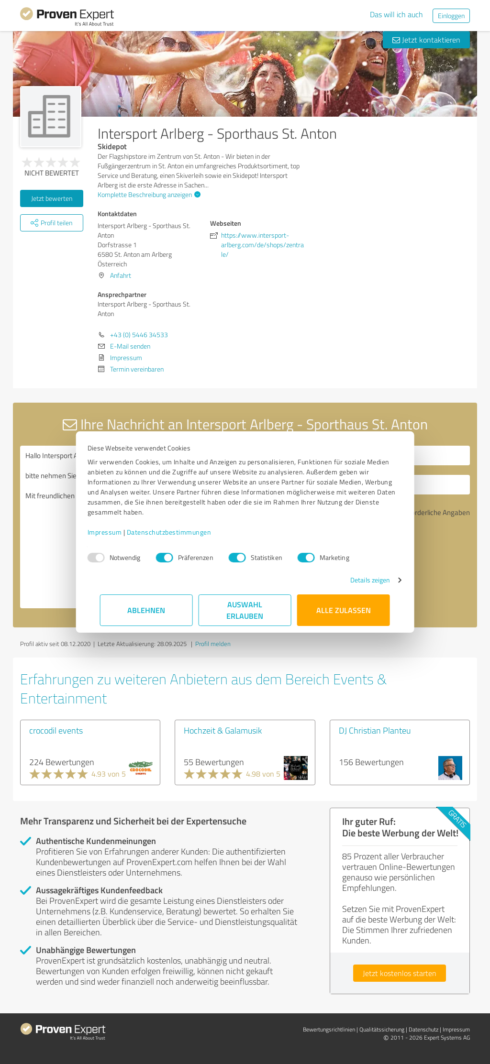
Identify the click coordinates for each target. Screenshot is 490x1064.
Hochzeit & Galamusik (223, 730)
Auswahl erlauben (245, 610)
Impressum (117, 532)
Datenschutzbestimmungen (181, 532)
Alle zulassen (343, 609)
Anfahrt (120, 275)
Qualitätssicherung (381, 1029)
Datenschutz (423, 1029)
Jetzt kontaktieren (426, 39)
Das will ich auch (396, 14)
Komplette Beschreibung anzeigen (148, 194)
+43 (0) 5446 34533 (139, 334)
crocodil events (56, 730)
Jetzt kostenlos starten (399, 973)
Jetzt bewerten (51, 198)
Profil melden (213, 643)
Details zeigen (358, 579)
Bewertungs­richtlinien (329, 1029)
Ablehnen (147, 609)
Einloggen (451, 15)
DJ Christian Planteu (375, 730)
